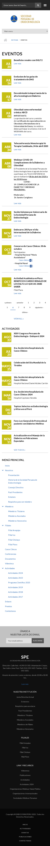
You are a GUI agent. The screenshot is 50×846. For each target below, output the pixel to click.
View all (18, 318)
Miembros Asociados (17, 516)
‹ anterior (19, 303)
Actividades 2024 (15, 573)
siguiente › (39, 307)
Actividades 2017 (15, 597)
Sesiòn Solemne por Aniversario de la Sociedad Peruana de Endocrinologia (30, 215)
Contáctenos (10, 611)
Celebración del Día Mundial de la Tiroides (30, 364)
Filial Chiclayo (14, 540)
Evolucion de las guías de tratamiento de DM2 (26, 78)
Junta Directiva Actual (25, 697)
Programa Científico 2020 (19, 582)
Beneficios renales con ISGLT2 (28, 60)
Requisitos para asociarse (25, 706)
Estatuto (12, 497)
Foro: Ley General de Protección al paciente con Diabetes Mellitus (30, 422)
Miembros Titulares (16, 511)
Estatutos (25, 702)
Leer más (17, 63)
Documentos (10, 559)
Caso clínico (24, 260)
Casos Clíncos (11, 549)
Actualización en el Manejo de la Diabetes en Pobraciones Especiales (29, 438)
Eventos (25, 832)
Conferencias (10, 554)
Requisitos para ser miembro (20, 502)
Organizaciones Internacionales (25, 793)
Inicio (5, 40)
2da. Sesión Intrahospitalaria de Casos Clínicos (29, 378)
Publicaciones (25, 775)
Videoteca (9, 563)
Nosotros (9, 470)
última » (25, 312)
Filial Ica (11, 535)
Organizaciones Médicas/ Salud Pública (25, 789)
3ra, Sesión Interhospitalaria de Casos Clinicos (29, 349)
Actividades (10, 568)
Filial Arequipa (14, 530)
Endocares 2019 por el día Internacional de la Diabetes (27, 231)
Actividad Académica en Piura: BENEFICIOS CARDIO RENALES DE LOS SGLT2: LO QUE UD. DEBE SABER (30, 282)
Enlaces (8, 601)
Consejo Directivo (15, 487)
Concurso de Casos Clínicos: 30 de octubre (30, 247)
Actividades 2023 (15, 578)
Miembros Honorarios (17, 521)
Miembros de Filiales (25, 724)
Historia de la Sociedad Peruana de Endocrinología (22, 481)
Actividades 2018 (15, 592)
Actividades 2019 (15, 587)
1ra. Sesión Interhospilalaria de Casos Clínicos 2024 (28, 393)
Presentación (13, 475)
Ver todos (19, 450)
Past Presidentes (15, 492)
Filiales (8, 525)
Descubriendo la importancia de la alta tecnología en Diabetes (30, 94)
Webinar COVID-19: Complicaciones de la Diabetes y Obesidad (29, 163)
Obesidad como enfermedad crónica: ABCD (27, 111)
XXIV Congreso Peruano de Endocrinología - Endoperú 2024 (29, 334)
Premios (8, 606)
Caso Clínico (24, 266)
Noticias (14, 40)
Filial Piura (12, 544)
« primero (7, 303)
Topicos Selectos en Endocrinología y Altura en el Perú (31, 407)
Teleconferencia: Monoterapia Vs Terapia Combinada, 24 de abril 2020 (31, 144)
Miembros (9, 506)
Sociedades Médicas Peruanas (25, 798)
